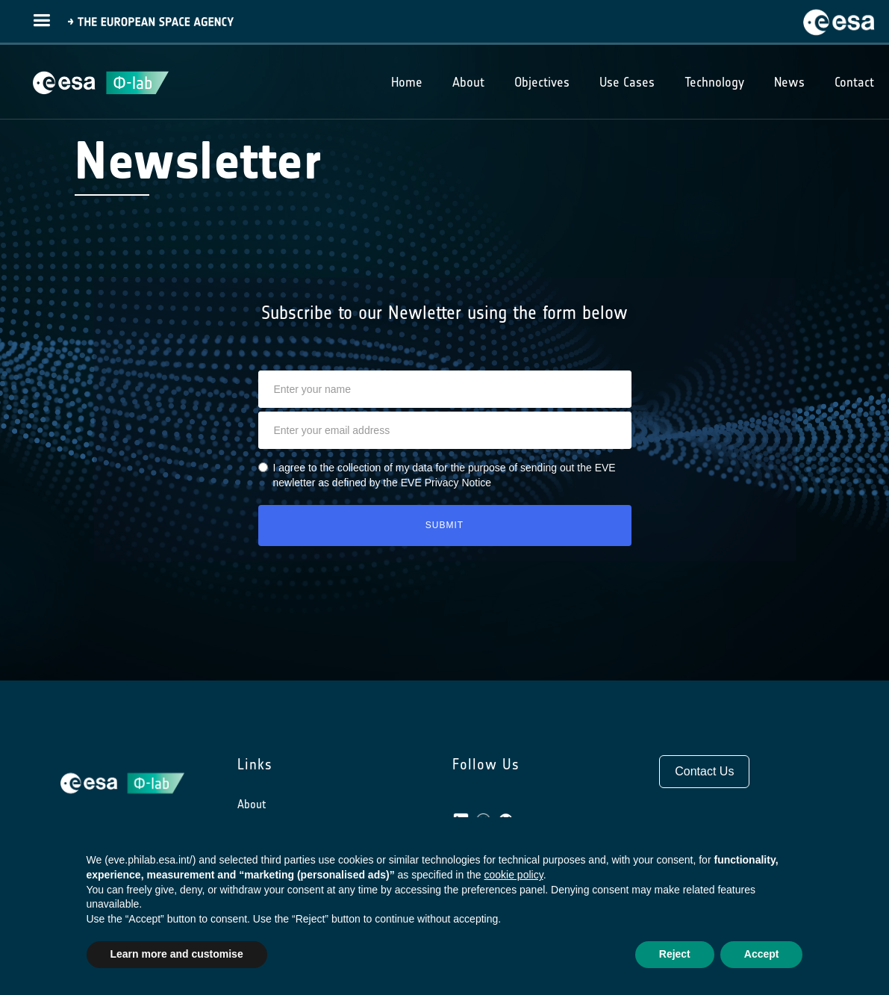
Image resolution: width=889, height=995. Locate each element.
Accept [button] (761, 954)
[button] (41, 18)
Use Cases (627, 82)
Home (406, 82)
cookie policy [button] (513, 875)
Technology (714, 82)
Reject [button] (674, 954)
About (251, 804)
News (789, 82)
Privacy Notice (458, 483)
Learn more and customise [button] (176, 954)
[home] (842, 20)
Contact (854, 82)
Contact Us (704, 771)
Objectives (542, 82)
